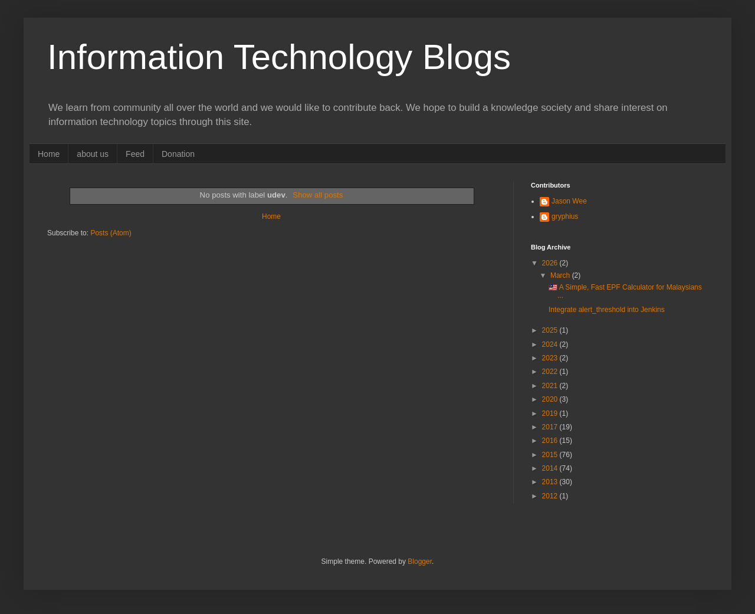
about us (93, 154)
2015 (551, 455)
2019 (551, 413)
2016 (551, 440)
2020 (551, 399)
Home (49, 154)
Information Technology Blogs (279, 57)
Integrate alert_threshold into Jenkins (607, 310)
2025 (551, 330)
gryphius (565, 216)
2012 (551, 496)
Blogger (420, 561)
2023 (551, 358)
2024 (551, 344)
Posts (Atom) (110, 233)
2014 (551, 468)
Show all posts (318, 195)
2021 (551, 386)
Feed (135, 154)
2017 (551, 427)
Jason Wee (569, 201)
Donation (178, 154)
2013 (551, 482)
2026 (551, 263)
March (561, 275)
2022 (551, 371)
